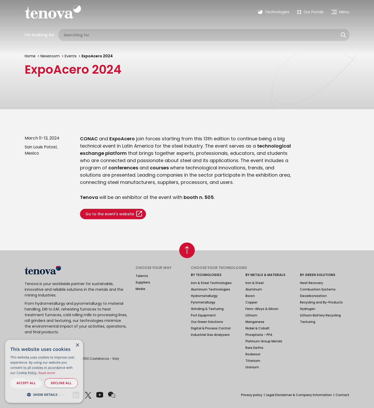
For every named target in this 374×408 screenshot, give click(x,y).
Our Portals (310, 12)
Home (30, 56)
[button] (44, 394)
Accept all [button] (26, 383)
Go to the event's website (109, 214)
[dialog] (44, 371)
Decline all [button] (61, 383)
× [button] (77, 345)
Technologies (273, 12)
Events (71, 56)
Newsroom (50, 56)
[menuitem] (310, 12)
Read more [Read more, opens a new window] (46, 373)
